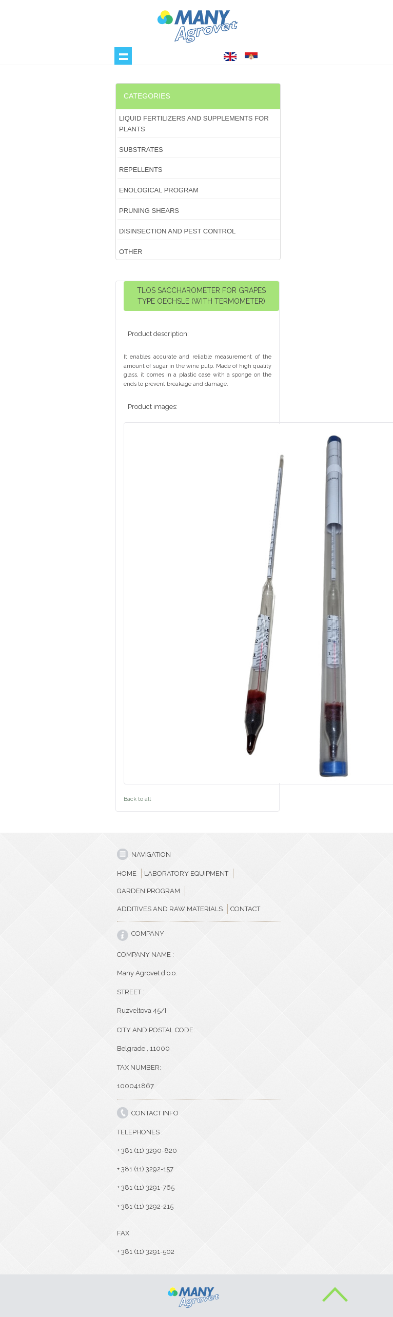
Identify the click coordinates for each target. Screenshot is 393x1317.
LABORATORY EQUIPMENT (186, 873)
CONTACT (245, 909)
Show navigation (123, 56)
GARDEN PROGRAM (148, 891)
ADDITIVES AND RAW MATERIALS (170, 909)
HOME (126, 873)
